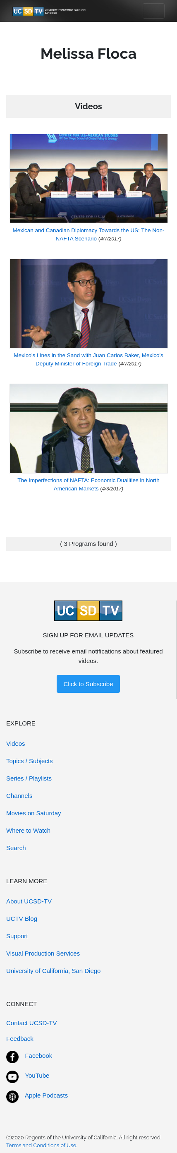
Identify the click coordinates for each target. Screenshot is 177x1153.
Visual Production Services (43, 953)
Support (17, 935)
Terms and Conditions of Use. (41, 1145)
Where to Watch (28, 830)
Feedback (19, 1038)
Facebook (38, 1055)
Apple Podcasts (46, 1095)
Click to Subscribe (88, 683)
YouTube (37, 1075)
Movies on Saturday (33, 813)
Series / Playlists (29, 778)
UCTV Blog (21, 918)
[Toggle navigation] (154, 11)
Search (16, 847)
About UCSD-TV (29, 901)
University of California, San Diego (53, 970)
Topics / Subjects (29, 760)
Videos (15, 743)
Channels (19, 795)
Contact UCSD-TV (31, 1022)
